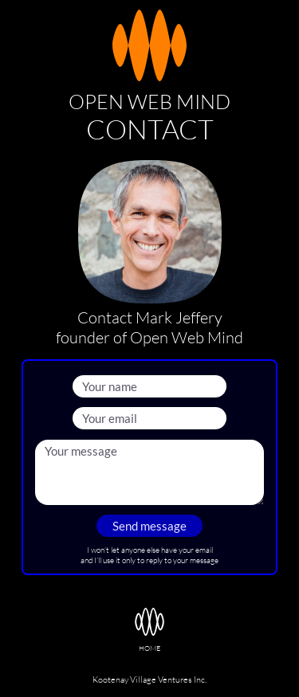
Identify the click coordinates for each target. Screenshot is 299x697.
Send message (149, 526)
